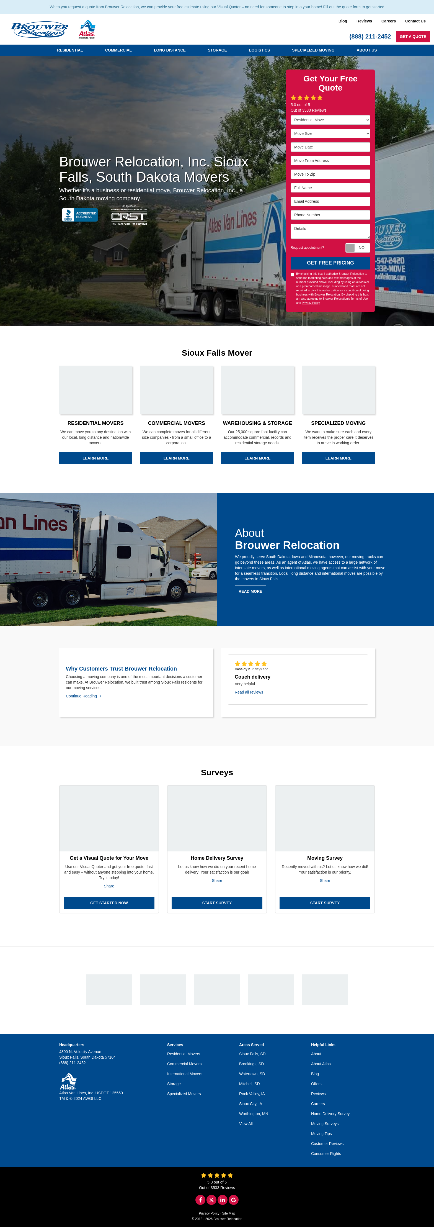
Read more (250, 591)
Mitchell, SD (249, 1084)
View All (246, 1123)
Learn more (95, 458)
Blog (343, 21)
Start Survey (217, 903)
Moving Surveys (325, 1123)
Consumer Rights (326, 1153)
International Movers (184, 1074)
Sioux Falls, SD (252, 1054)
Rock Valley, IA (252, 1094)
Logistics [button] (259, 50)
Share (109, 886)
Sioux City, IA (250, 1104)
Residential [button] (70, 50)
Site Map (228, 1213)
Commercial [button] (118, 50)
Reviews (364, 21)
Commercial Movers (184, 1064)
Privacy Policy (311, 302)
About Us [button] (367, 50)
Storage (174, 1084)
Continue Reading (84, 696)
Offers (316, 1084)
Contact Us (415, 21)
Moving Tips (321, 1133)
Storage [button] (217, 50)
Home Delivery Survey (330, 1114)
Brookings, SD (251, 1064)
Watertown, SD (252, 1074)
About (316, 1054)
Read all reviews (249, 692)
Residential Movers (183, 1054)
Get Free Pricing (330, 263)
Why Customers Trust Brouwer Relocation (121, 669)
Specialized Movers (184, 1094)
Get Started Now (109, 903)
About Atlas (321, 1064)
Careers (388, 21)
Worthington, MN (253, 1114)
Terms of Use (359, 298)
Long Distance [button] (170, 50)
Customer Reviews (327, 1143)
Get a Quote (413, 36)
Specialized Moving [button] (313, 50)
